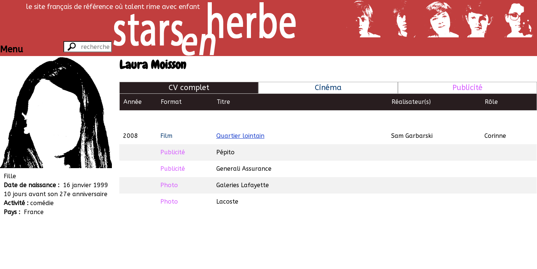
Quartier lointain (240, 118)
